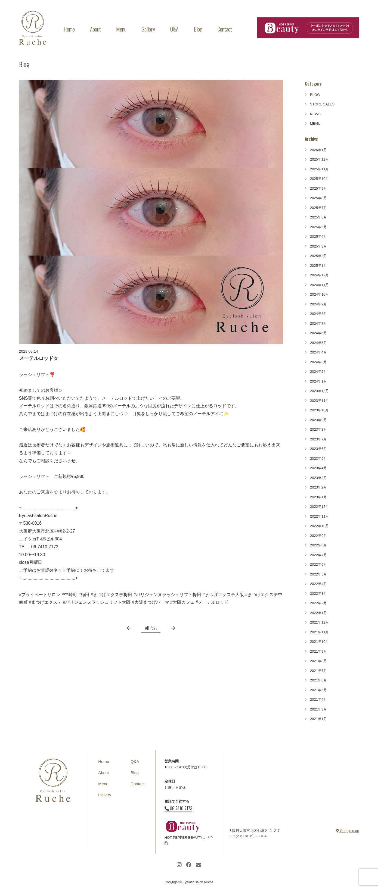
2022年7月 (318, 555)
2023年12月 (319, 391)
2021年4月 (318, 699)
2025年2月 (318, 256)
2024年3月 (318, 362)
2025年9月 (318, 188)
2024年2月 (318, 372)
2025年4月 (318, 236)
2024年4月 (318, 352)
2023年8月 (318, 429)
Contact (225, 29)
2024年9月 (318, 304)
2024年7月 (318, 323)
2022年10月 (319, 526)
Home (69, 29)
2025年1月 (318, 266)
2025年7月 (318, 208)
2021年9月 (318, 651)
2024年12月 (319, 275)
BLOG (315, 95)
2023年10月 (319, 410)
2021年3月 (318, 709)
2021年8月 (318, 661)
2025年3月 (318, 246)
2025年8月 (318, 198)
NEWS (315, 114)
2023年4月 (318, 468)
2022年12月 (319, 507)
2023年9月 (318, 420)
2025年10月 (319, 179)
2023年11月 (319, 401)
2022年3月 (318, 593)
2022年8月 (318, 545)
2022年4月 (318, 584)
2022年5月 (318, 574)
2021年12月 (319, 622)
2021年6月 (318, 680)
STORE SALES (322, 104)
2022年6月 (318, 564)
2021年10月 (319, 642)
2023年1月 (318, 497)
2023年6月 (318, 449)
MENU (315, 123)
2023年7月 (318, 439)
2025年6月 (318, 217)
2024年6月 (318, 333)
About (95, 29)
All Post (151, 627)
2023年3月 (318, 478)
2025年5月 (318, 227)
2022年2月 (318, 603)
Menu (121, 29)
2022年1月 (318, 613)
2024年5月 (318, 343)
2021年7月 (318, 671)
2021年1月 (318, 719)
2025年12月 (319, 159)
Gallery (148, 29)
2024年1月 (318, 381)
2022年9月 (318, 536)
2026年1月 (318, 150)
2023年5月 (318, 458)
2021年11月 (319, 632)
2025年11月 (319, 169)
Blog (198, 29)
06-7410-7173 (178, 808)
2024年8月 (318, 314)
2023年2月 (318, 487)
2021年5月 (318, 690)
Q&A (174, 29)
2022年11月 (319, 516)
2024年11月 (319, 285)
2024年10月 (319, 294)
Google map (347, 831)
